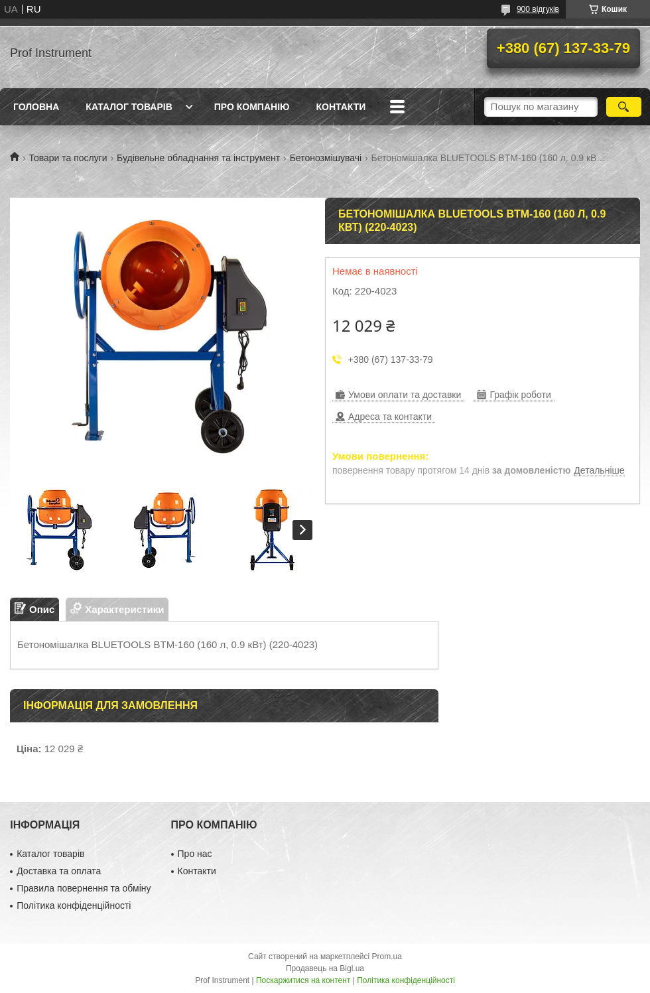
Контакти (340, 106)
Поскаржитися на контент (303, 980)
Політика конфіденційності (74, 905)
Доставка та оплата (59, 871)
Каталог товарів (129, 106)
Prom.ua (387, 956)
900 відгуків (538, 9)
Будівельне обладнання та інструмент (198, 158)
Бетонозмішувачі (325, 158)
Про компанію (252, 106)
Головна (36, 106)
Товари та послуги (68, 158)
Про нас (195, 853)
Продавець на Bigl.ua (325, 968)
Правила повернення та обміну (84, 888)
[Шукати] (623, 107)
